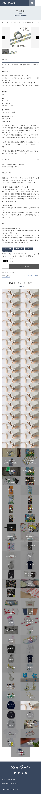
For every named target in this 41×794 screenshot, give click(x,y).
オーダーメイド (23, 275)
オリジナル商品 (32, 275)
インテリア (14, 275)
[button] (3, 37)
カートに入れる (24, 266)
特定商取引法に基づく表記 (10, 783)
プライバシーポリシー (8, 779)
